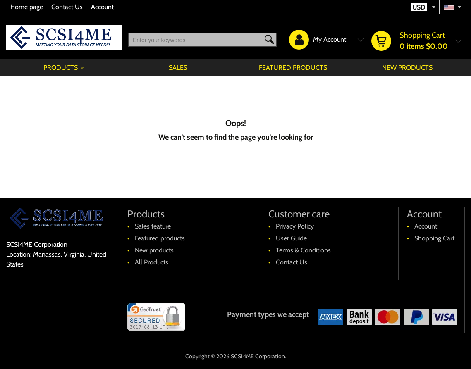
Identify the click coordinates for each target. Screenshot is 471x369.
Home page (26, 7)
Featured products (293, 67)
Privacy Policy (295, 226)
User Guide (291, 238)
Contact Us (67, 7)
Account (102, 7)
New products (407, 67)
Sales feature (153, 226)
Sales (178, 67)
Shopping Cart (434, 238)
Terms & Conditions (303, 250)
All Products (151, 262)
